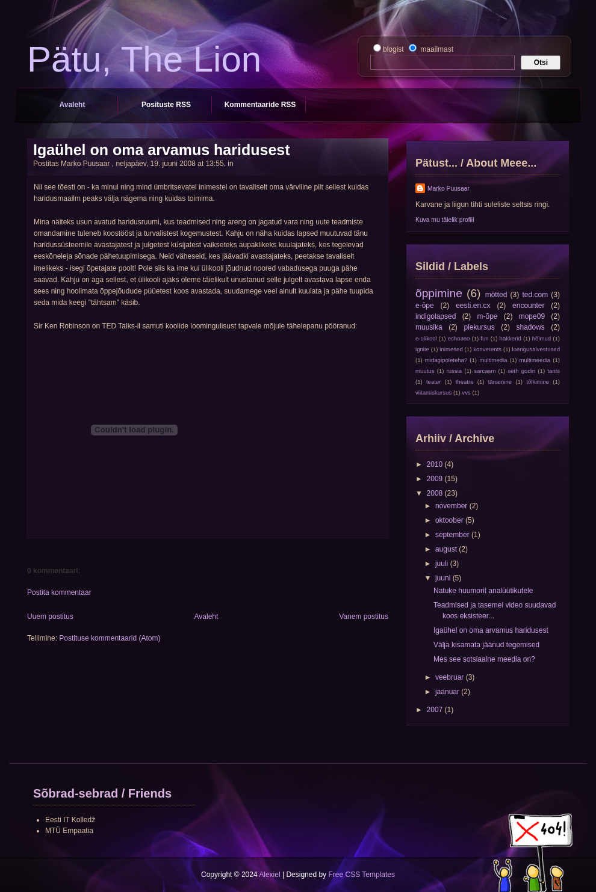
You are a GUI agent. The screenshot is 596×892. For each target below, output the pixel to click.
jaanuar (448, 691)
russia (454, 371)
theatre (465, 381)
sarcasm (484, 371)
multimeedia (534, 360)
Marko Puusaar (448, 188)
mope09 (532, 316)
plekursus (479, 327)
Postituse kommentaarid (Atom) (109, 638)
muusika (428, 327)
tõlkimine (537, 381)
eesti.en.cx (473, 305)
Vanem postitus (363, 616)
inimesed (450, 349)
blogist (394, 49)
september (453, 535)
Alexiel (269, 874)
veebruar (450, 677)
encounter (528, 305)
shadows (530, 327)
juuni (444, 578)
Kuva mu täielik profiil (444, 220)
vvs (466, 392)
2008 (436, 493)
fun (484, 338)
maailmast (435, 49)
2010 (436, 464)
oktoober (450, 520)
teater (433, 381)
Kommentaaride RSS (260, 104)
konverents (487, 349)
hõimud (541, 338)
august (447, 549)
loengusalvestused (536, 349)
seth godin (521, 371)
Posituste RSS (166, 104)
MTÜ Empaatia (69, 830)
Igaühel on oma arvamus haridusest (161, 149)
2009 (436, 479)
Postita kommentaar (59, 592)
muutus (424, 371)
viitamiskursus (433, 392)
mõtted (496, 295)
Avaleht (72, 104)
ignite (422, 349)
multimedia (493, 360)
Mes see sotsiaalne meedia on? (484, 659)
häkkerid (510, 338)
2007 (436, 710)
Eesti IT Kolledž (70, 820)
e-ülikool (426, 338)
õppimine (438, 293)
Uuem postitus (50, 616)
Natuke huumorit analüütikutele (483, 590)
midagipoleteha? (446, 360)
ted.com (535, 295)
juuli (442, 563)
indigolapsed (435, 316)
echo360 (459, 338)
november (452, 506)
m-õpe (487, 316)
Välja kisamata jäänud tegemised (486, 645)
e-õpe (424, 305)
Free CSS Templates (361, 874)
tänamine (500, 381)
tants (553, 371)
